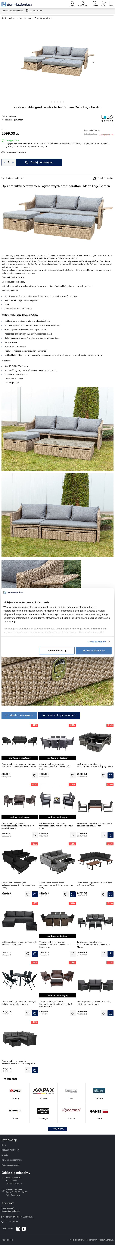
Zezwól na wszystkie (94, 650)
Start (3, 18)
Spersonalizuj (57, 650)
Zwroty (4, 1155)
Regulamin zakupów (10, 1150)
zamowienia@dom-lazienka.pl (19, 1217)
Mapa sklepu (7, 1240)
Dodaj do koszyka (41, 162)
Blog (3, 1145)
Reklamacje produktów (11, 1160)
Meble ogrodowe (24, 18)
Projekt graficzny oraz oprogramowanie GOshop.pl (91, 1240)
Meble (11, 18)
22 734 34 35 (12, 1221)
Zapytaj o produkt (106, 178)
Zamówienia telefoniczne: (22, 11)
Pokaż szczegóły (97, 641)
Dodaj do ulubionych (15, 178)
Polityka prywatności (10, 1165)
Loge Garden (17, 120)
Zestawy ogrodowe (43, 18)
